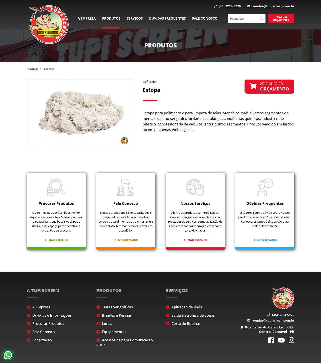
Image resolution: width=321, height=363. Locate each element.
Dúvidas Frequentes (167, 18)
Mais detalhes (56, 240)
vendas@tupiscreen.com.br (270, 6)
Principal (32, 69)
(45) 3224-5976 (227, 6)
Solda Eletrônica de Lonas (190, 315)
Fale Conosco (205, 18)
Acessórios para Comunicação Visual (124, 342)
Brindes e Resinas (114, 315)
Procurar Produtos (45, 323)
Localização (39, 340)
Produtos (111, 18)
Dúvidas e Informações (49, 315)
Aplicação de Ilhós (184, 307)
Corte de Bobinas (183, 323)
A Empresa (87, 18)
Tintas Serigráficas (114, 307)
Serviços (135, 18)
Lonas (104, 323)
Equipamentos (111, 331)
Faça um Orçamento (281, 18)
